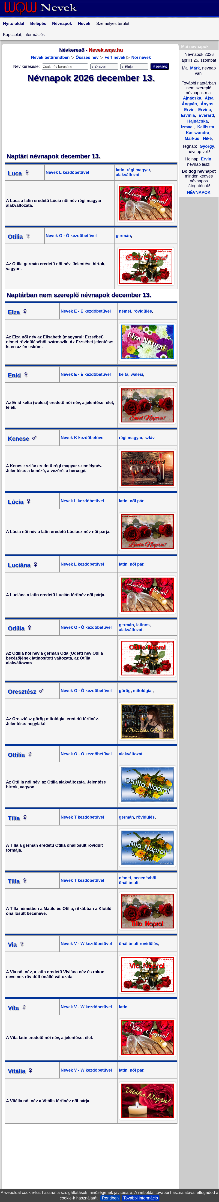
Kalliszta (205, 127)
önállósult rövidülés (138, 943)
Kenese (23, 438)
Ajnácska (192, 98)
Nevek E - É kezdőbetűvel (86, 311)
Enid (18, 375)
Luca (19, 173)
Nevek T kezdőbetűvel (82, 817)
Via (16, 944)
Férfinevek (115, 57)
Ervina (204, 109)
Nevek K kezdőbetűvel (83, 437)
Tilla (18, 881)
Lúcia (20, 502)
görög (125, 690)
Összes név (87, 57)
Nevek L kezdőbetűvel (67, 172)
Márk (194, 68)
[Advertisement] (91, 118)
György (207, 146)
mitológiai (142, 690)
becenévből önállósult (137, 880)
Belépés (38, 23)
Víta (17, 1008)
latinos (142, 625)
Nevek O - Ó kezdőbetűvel (71, 235)
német (125, 311)
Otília (19, 236)
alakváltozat (127, 174)
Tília (18, 818)
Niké (207, 138)
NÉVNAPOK (198, 192)
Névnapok (62, 23)
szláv (148, 437)
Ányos (206, 104)
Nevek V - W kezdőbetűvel (86, 943)
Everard (205, 115)
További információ (140, 1198)
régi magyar (138, 170)
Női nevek (141, 57)
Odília (20, 628)
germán (123, 235)
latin (120, 170)
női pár (136, 501)
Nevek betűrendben (50, 57)
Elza (18, 312)
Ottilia (20, 755)
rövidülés (142, 311)
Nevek (84, 23)
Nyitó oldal (13, 23)
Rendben (110, 1198)
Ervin (206, 159)
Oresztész (26, 691)
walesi (136, 374)
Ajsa (208, 98)
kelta (123, 374)
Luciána (23, 565)
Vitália (21, 1071)
